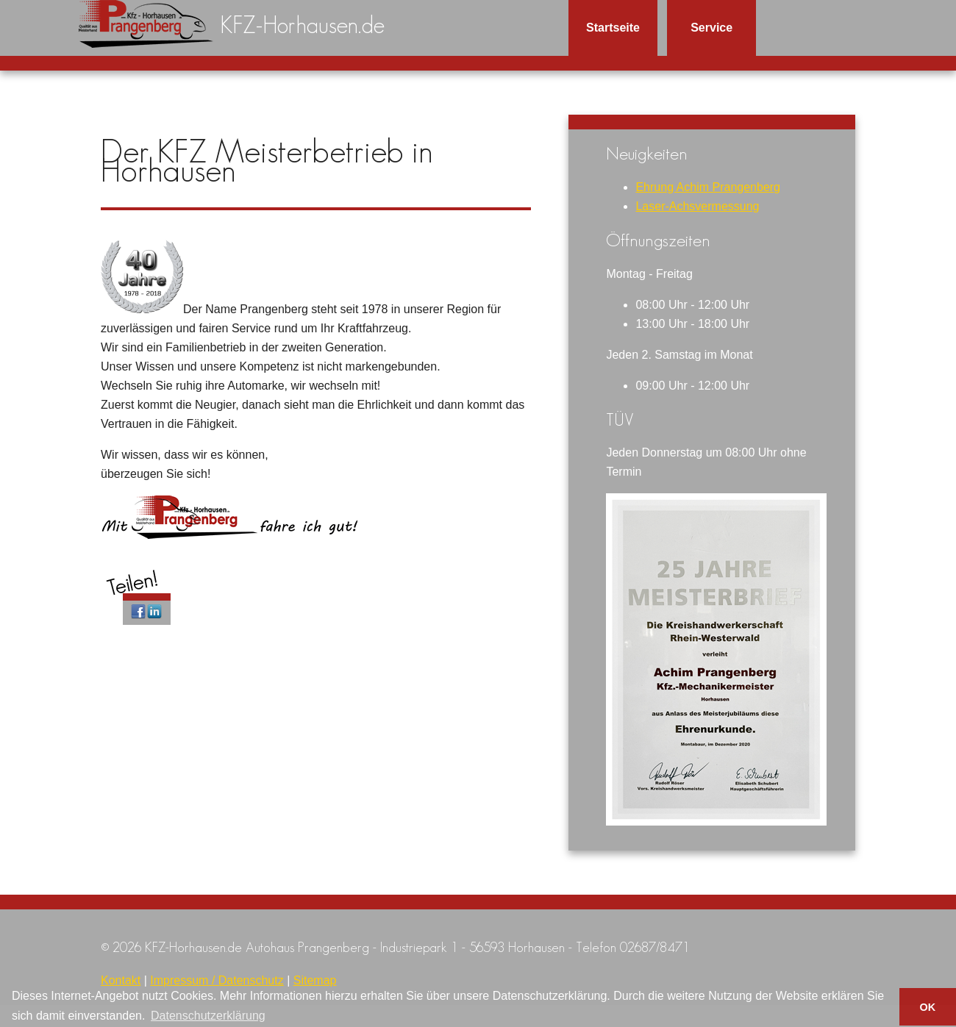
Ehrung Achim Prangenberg (707, 187)
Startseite (613, 27)
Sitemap (315, 980)
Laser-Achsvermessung (697, 206)
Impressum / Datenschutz (216, 980)
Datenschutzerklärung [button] (208, 1015)
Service (711, 27)
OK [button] (928, 1007)
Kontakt (120, 980)
